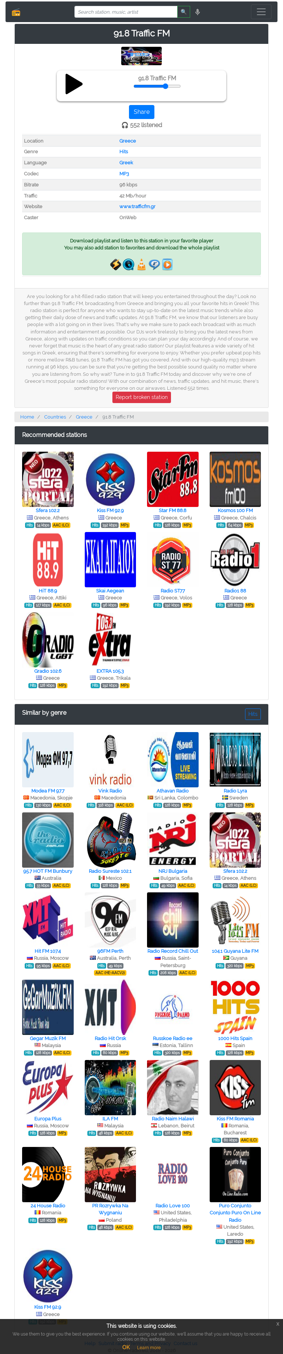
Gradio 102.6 (48, 671)
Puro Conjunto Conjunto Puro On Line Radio (235, 1212)
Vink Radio (110, 791)
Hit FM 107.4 (48, 951)
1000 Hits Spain (235, 1038)
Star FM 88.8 (172, 510)
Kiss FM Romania (235, 1119)
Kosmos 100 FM (235, 510)
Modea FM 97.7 (47, 791)
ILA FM (110, 1119)
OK (126, 1347)
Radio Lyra (235, 791)
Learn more (149, 1347)
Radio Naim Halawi (173, 1119)
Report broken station (142, 397)
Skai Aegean (110, 591)
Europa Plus (47, 1119)
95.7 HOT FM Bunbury (47, 871)
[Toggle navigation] (261, 11)
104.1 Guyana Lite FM (235, 951)
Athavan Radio (173, 791)
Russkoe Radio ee (172, 1038)
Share (142, 111)
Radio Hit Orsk (110, 1038)
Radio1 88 (235, 591)
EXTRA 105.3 (110, 671)
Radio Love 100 (173, 1205)
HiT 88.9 (48, 591)
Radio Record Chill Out (172, 951)
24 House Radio (48, 1205)
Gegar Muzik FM (48, 1038)
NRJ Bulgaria (172, 871)
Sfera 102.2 (48, 510)
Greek (126, 162)
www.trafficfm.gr (137, 206)
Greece (127, 141)
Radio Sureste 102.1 (110, 871)
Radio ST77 (173, 591)
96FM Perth (110, 951)
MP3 (124, 173)
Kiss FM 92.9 (110, 510)
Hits (123, 151)
